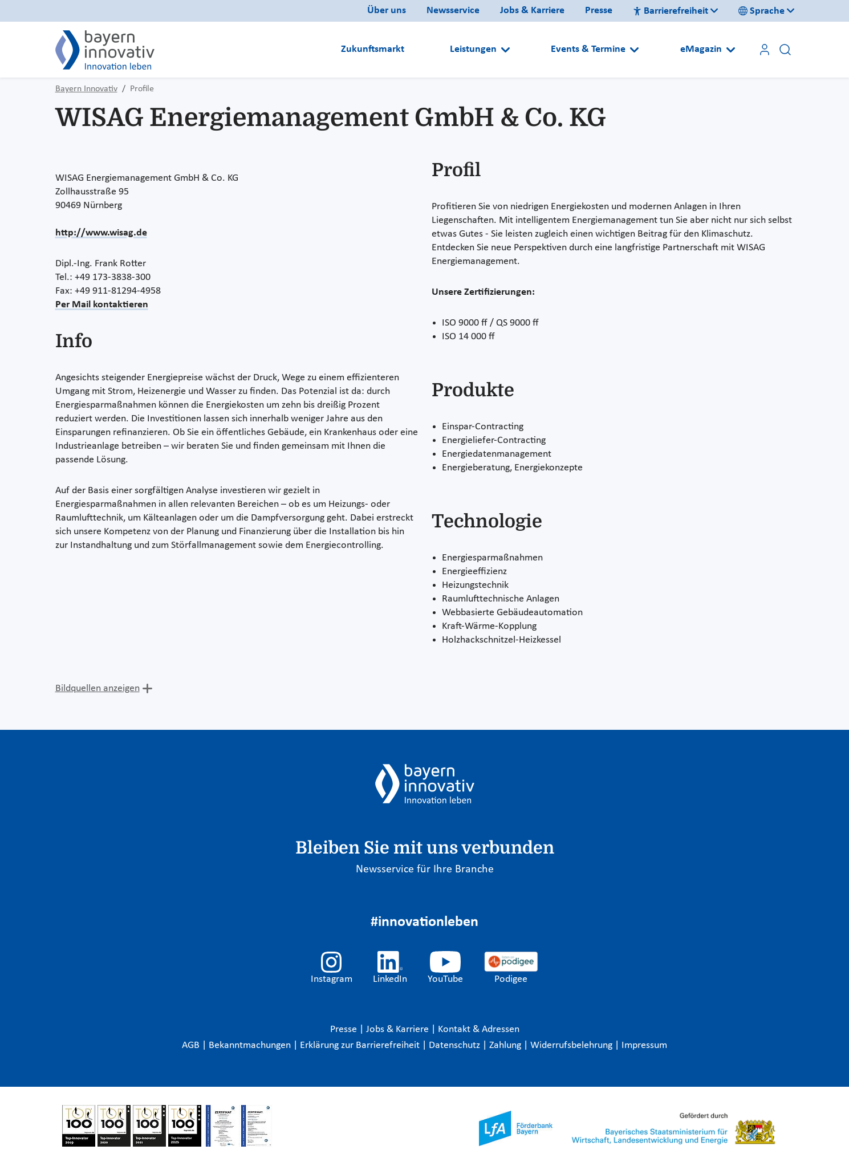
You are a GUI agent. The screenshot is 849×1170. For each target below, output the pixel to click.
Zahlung (506, 1045)
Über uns (386, 10)
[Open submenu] (505, 49)
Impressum (644, 1045)
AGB (192, 1045)
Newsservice (453, 10)
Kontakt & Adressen (478, 1029)
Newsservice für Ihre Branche (425, 869)
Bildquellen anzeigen (97, 688)
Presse (598, 10)
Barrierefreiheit (670, 11)
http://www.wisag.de (101, 233)
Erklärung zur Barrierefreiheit (361, 1045)
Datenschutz (455, 1045)
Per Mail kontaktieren (101, 304)
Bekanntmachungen (251, 1045)
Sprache (761, 11)
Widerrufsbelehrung (572, 1045)
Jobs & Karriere (532, 10)
